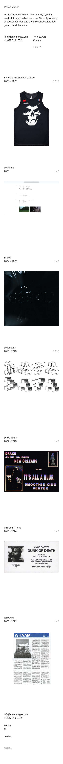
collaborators (20, 25)
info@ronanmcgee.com (16, 36)
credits (7, 736)
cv (5, 729)
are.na (7, 725)
